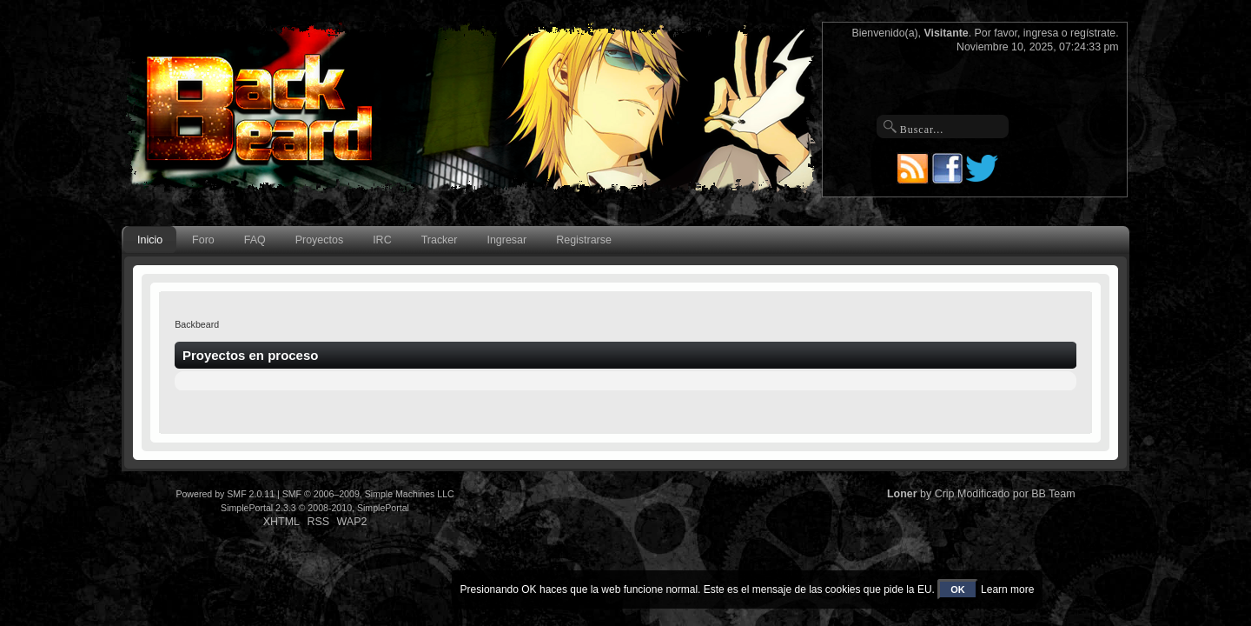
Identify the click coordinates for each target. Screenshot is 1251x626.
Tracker (439, 240)
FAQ (255, 240)
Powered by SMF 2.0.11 (225, 494)
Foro (203, 240)
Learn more (1007, 589)
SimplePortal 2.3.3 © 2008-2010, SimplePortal (315, 508)
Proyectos (319, 240)
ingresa (1041, 33)
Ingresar (506, 240)
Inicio (149, 240)
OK (957, 589)
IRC (382, 240)
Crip (945, 494)
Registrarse (584, 240)
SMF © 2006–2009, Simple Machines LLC (368, 494)
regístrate (1092, 33)
